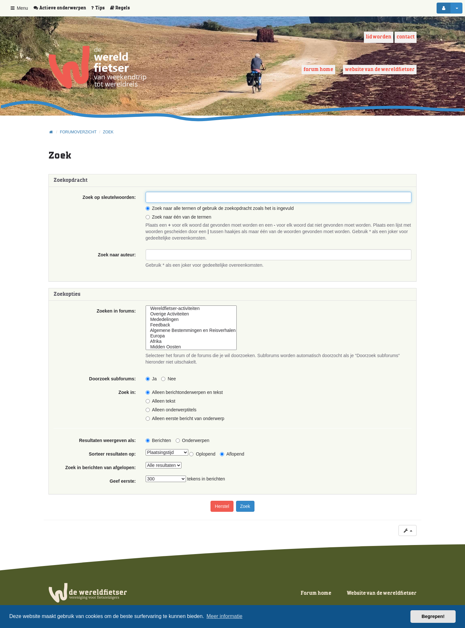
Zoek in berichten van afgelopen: (100, 467)
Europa (191, 336)
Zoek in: (127, 392)
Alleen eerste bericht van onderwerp (185, 418)
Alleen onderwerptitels (171, 409)
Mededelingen (191, 319)
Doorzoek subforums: (112, 378)
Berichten (158, 440)
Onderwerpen (193, 440)
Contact (406, 37)
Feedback (191, 325)
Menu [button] (19, 8)
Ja (151, 378)
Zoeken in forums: (116, 311)
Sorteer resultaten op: (112, 454)
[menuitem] (62, 8)
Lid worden (378, 37)
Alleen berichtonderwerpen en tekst (184, 392)
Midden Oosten (191, 347)
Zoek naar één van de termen (179, 217)
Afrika (191, 341)
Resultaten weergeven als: (107, 440)
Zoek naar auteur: (117, 254)
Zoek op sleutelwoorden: (109, 197)
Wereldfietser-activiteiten (191, 308)
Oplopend (202, 454)
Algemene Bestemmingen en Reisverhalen (191, 330)
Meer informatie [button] (224, 616)
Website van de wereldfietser (380, 69)
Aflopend (232, 454)
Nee (168, 378)
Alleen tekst (160, 401)
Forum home (318, 69)
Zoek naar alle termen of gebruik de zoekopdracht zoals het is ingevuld (220, 208)
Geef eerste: (123, 481)
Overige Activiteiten (191, 314)
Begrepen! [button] (433, 616)
